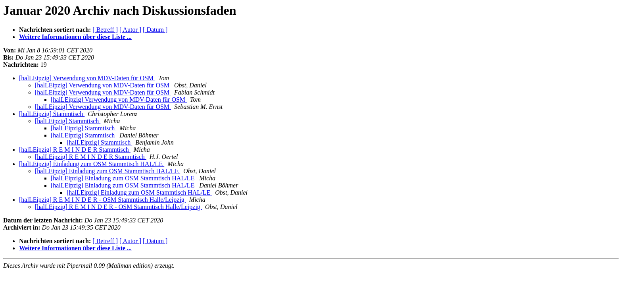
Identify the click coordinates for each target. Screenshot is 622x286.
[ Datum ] (155, 29)
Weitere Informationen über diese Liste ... (75, 36)
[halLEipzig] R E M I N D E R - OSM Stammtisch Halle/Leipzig (102, 199)
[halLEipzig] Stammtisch (51, 113)
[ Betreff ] (105, 29)
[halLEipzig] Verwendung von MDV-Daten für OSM (87, 78)
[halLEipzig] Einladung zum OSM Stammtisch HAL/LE (91, 163)
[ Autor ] (130, 29)
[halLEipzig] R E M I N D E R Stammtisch (75, 149)
